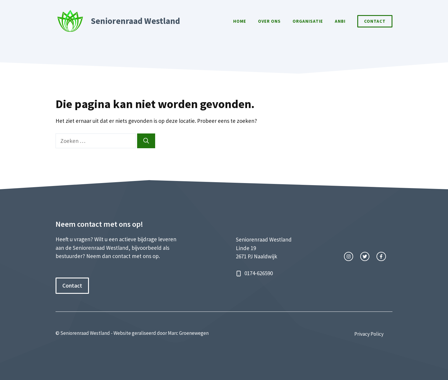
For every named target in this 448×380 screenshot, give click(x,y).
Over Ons (269, 21)
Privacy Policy (369, 334)
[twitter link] (364, 256)
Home (239, 21)
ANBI (340, 21)
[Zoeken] (146, 141)
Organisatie (308, 21)
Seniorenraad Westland (135, 20)
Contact (375, 21)
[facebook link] (381, 256)
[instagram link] (348, 256)
